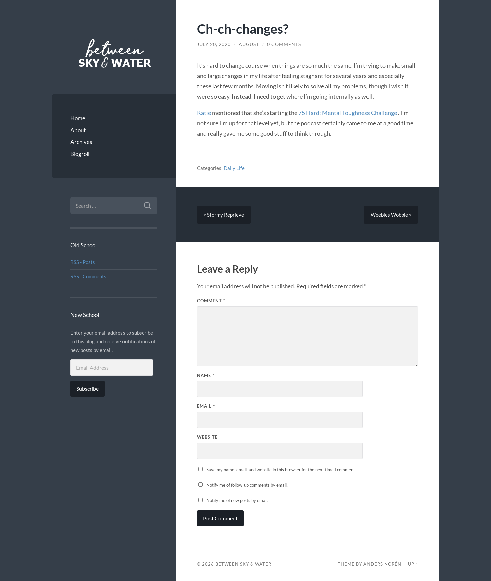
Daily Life (234, 168)
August (249, 44)
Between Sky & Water (243, 564)
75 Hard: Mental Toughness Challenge (348, 112)
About (78, 130)
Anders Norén (382, 564)
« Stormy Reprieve (224, 215)
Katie (204, 112)
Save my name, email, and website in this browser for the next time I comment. (281, 469)
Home (77, 118)
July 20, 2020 (214, 44)
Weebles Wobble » (391, 215)
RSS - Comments (88, 276)
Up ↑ (413, 564)
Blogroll (79, 153)
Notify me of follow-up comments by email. (247, 485)
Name (205, 375)
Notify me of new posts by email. (237, 500)
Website (207, 437)
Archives (81, 141)
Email (206, 406)
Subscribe (87, 388)
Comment (211, 300)
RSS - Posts (82, 262)
